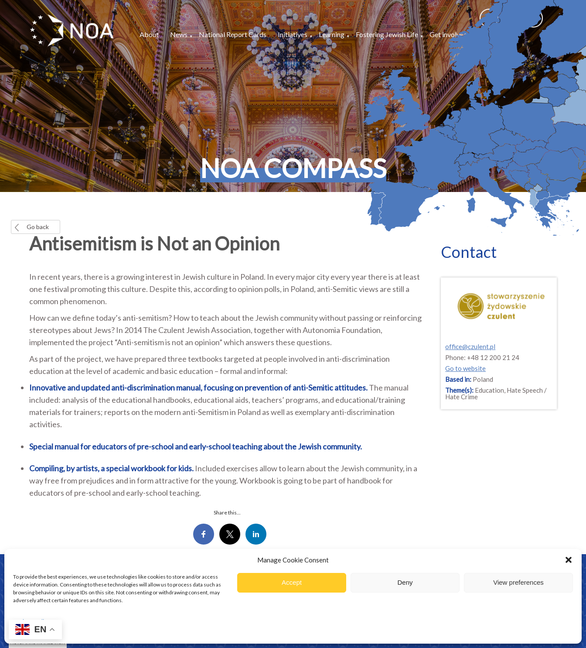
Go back (38, 226)
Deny (404, 582)
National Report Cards (232, 34)
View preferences (518, 582)
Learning (331, 34)
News (178, 34)
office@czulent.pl (470, 346)
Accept (292, 582)
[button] (568, 559)
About (149, 34)
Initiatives (292, 34)
